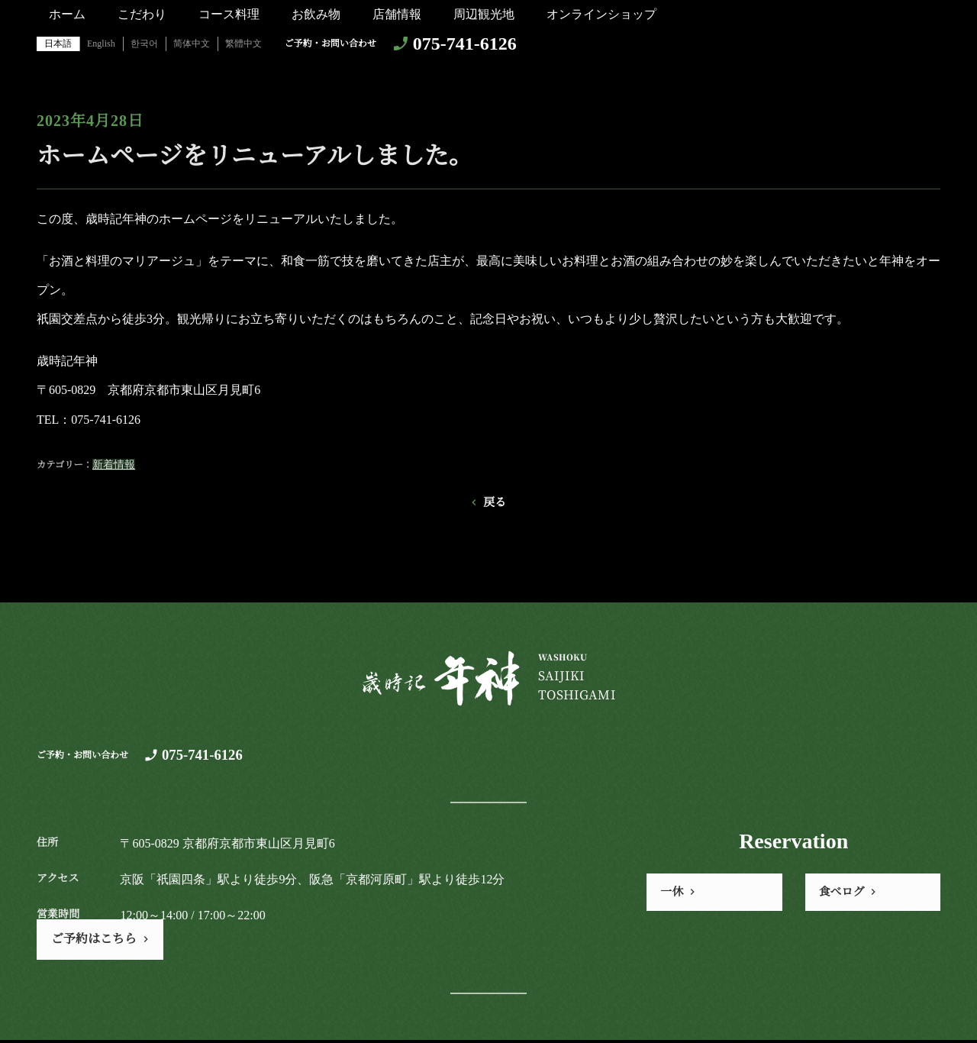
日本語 (58, 43)
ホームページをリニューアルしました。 (255, 156)
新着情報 (113, 464)
